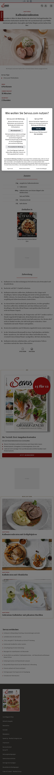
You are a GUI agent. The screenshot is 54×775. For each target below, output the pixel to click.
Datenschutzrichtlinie (24, 168)
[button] (38, 128)
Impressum (10, 168)
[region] (27, 139)
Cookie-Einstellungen (41, 168)
